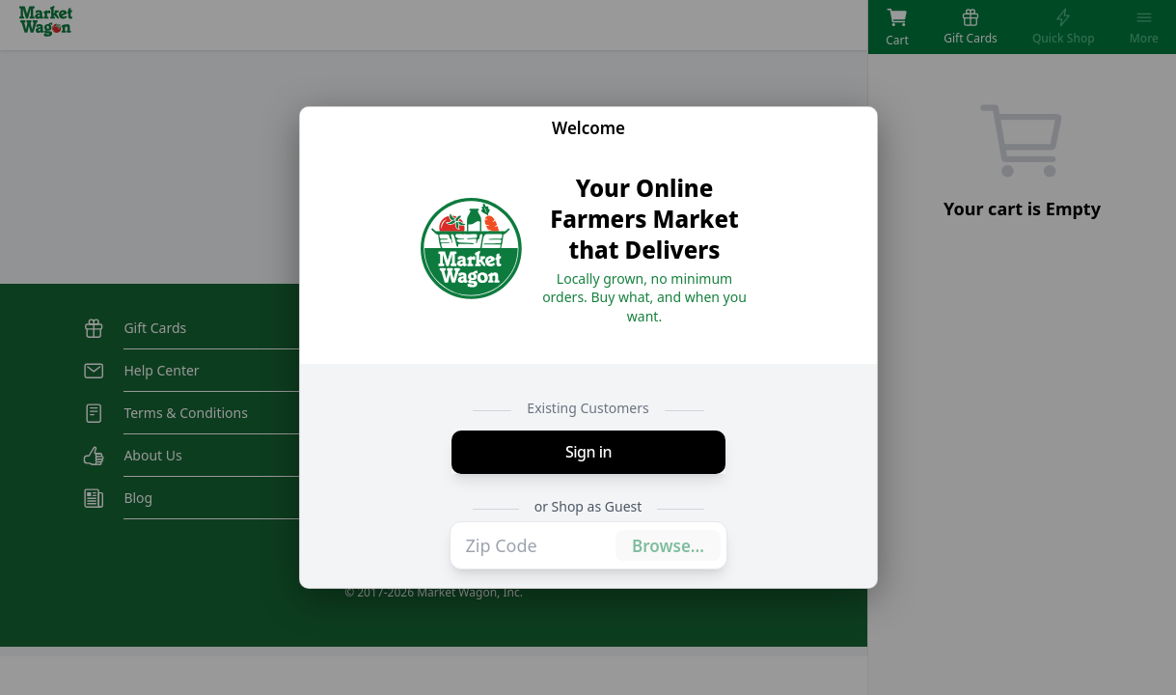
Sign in (587, 451)
